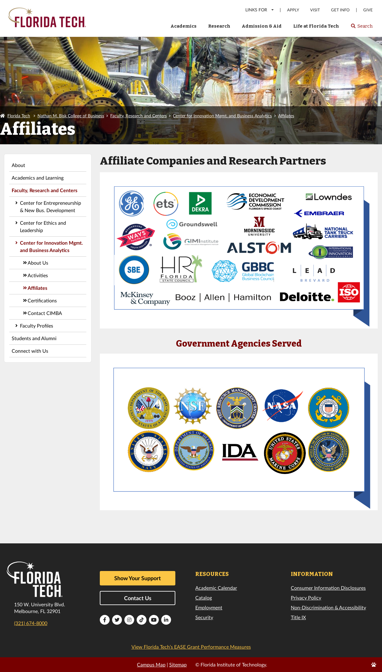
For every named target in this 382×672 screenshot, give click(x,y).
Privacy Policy (306, 597)
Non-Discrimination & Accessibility (328, 607)
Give (368, 10)
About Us (38, 263)
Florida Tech (18, 115)
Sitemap (178, 664)
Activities (38, 275)
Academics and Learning (38, 178)
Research (219, 26)
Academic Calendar (216, 588)
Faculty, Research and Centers (138, 115)
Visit (315, 10)
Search (361, 28)
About (18, 165)
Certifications (42, 300)
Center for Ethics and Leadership (43, 226)
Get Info (340, 10)
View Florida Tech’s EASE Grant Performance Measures (191, 647)
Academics (183, 26)
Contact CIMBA (45, 313)
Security (204, 617)
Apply (293, 10)
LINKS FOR (260, 9)
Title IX (298, 617)
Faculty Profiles (36, 325)
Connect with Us (30, 351)
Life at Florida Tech (316, 26)
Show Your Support (137, 578)
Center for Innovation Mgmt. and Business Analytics (222, 115)
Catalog (203, 597)
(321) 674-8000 (30, 623)
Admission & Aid (262, 26)
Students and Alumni (34, 338)
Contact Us (137, 598)
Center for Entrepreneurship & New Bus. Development (50, 206)
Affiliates (286, 115)
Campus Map (151, 664)
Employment (208, 607)
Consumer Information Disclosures (328, 588)
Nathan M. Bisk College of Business (70, 115)
